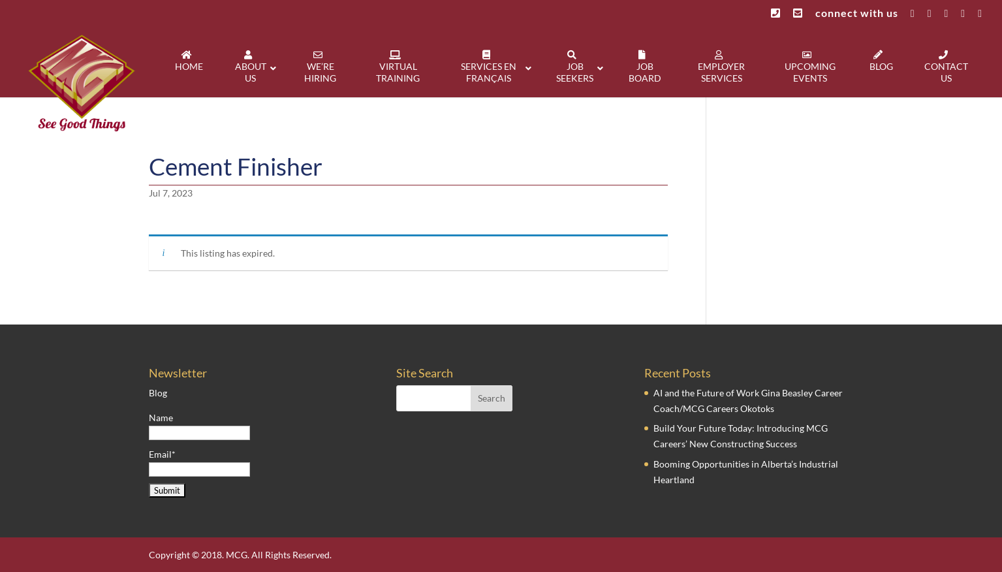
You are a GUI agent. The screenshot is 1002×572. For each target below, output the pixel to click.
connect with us (856, 13)
